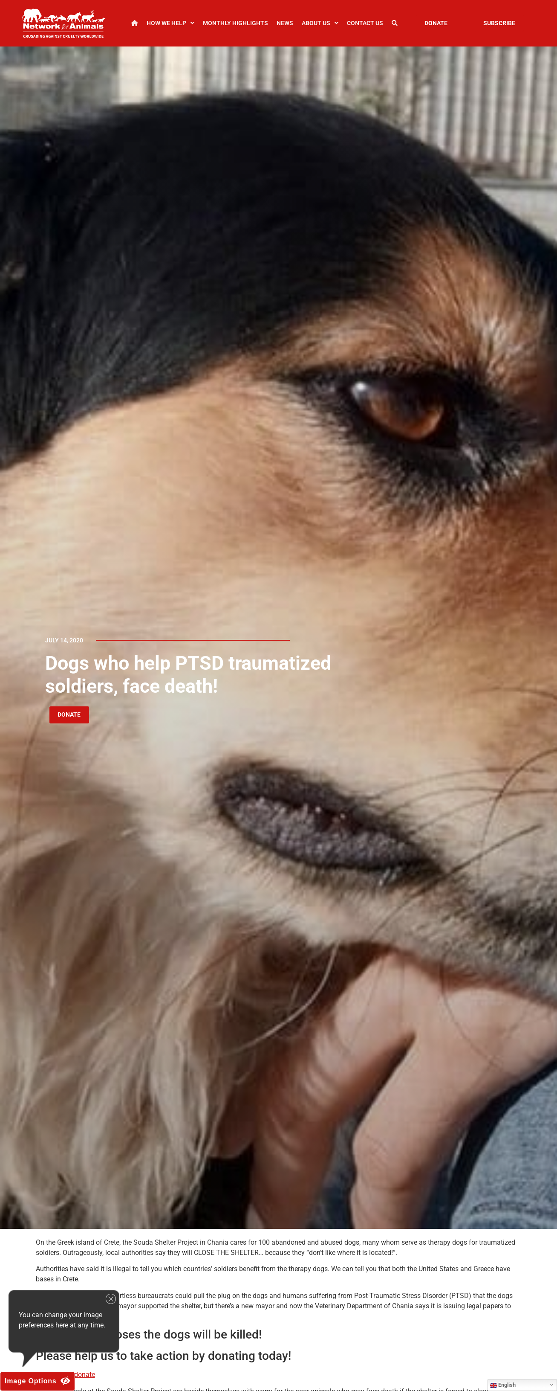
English (503, 1385)
